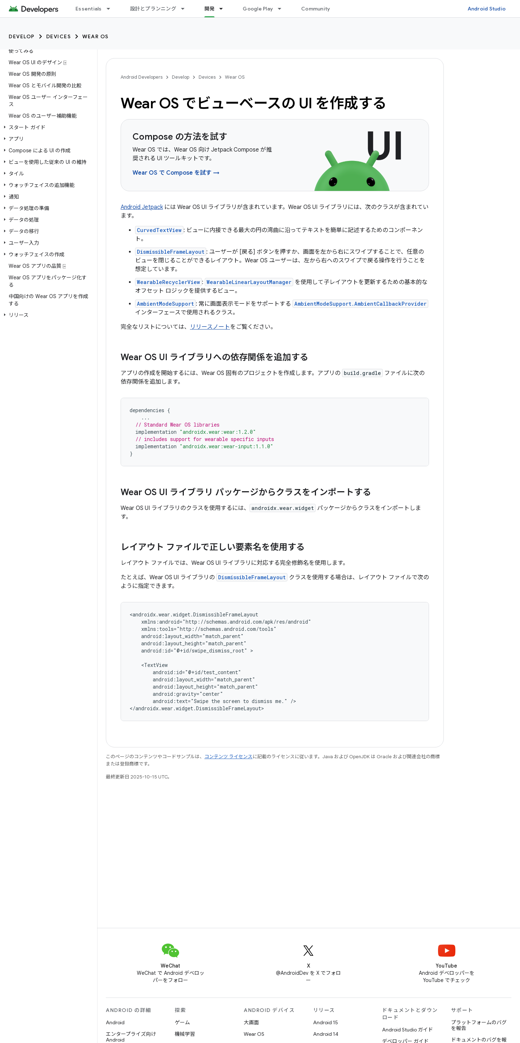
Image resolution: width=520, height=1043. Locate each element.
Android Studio (487, 8)
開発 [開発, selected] (209, 8)
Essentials (88, 8)
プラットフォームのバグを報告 (479, 1025)
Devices (58, 36)
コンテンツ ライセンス (228, 757)
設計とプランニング (153, 8)
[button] (47, 127)
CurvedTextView (159, 230)
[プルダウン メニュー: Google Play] (282, 8)
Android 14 (325, 1034)
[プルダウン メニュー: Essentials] (111, 8)
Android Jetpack (142, 207)
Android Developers (141, 77)
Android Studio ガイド (407, 1029)
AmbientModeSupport (165, 303)
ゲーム (182, 1022)
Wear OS (95, 36)
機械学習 (185, 1034)
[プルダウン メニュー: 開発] (224, 8)
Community (315, 8)
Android (115, 1022)
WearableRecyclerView (168, 282)
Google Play (258, 8)
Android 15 (325, 1022)
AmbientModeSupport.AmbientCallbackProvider (360, 303)
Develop (22, 36)
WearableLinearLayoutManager (249, 282)
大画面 (251, 1022)
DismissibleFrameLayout (170, 251)
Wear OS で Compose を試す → (176, 172)
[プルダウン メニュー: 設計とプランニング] (186, 8)
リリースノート (210, 327)
